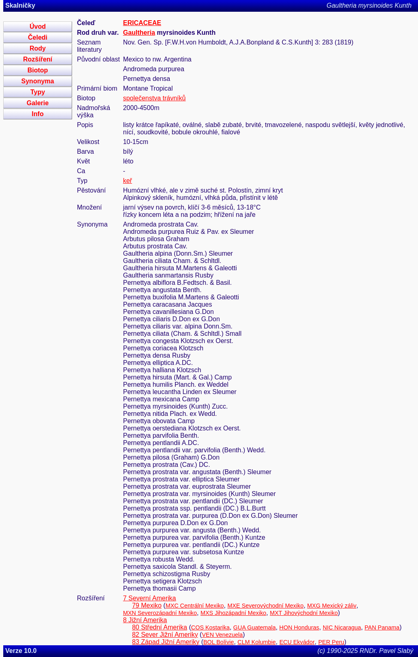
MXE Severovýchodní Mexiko (265, 605)
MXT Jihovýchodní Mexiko (304, 613)
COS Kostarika (210, 627)
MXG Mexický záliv (331, 605)
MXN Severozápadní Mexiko (160, 613)
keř (127, 180)
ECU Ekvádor (297, 642)
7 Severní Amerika (149, 598)
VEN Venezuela (222, 635)
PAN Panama (382, 627)
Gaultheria (139, 32)
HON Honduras (299, 627)
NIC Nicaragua (342, 627)
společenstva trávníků (154, 98)
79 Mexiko (147, 605)
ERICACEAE (142, 22)
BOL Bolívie (218, 642)
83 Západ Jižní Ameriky (165, 641)
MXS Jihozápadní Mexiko (233, 613)
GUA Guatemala (254, 627)
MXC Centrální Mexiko (195, 605)
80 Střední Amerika (159, 627)
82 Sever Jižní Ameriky (165, 634)
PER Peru (331, 642)
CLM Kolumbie (256, 642)
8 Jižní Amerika (145, 620)
